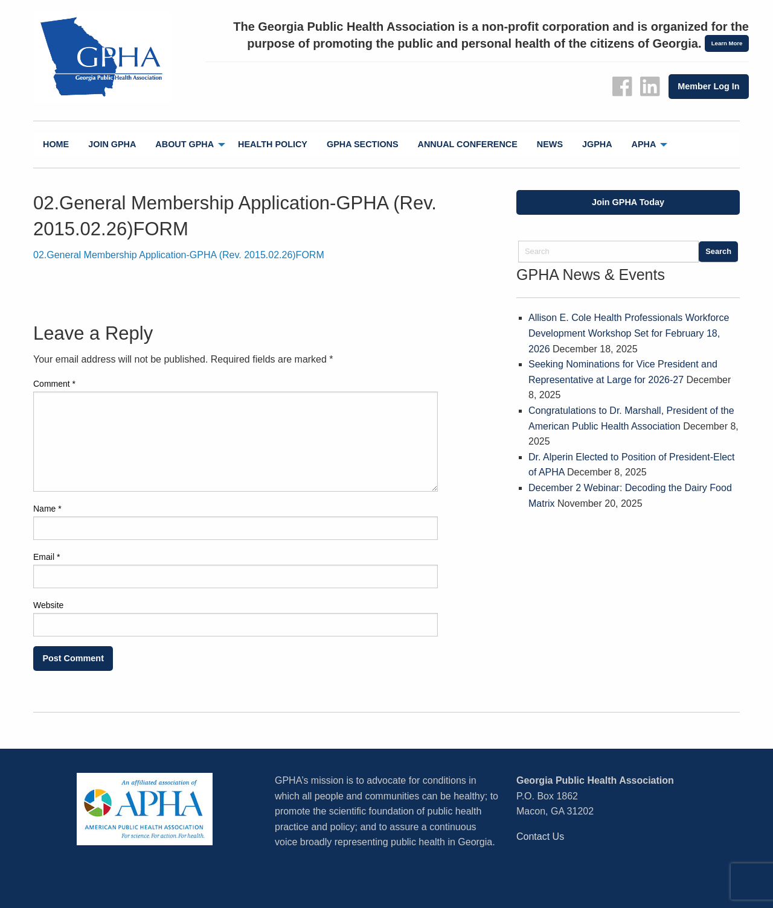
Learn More (727, 43)
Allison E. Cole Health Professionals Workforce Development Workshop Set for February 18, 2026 (628, 333)
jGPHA (597, 144)
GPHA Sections (363, 144)
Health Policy (272, 144)
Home (56, 144)
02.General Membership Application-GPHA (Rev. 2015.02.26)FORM (178, 255)
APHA (644, 144)
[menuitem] (56, 144)
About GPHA (184, 144)
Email (46, 557)
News (550, 144)
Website (48, 605)
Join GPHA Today (628, 202)
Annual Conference (468, 144)
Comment (54, 384)
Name (47, 508)
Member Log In (708, 86)
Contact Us (540, 836)
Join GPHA (112, 144)
